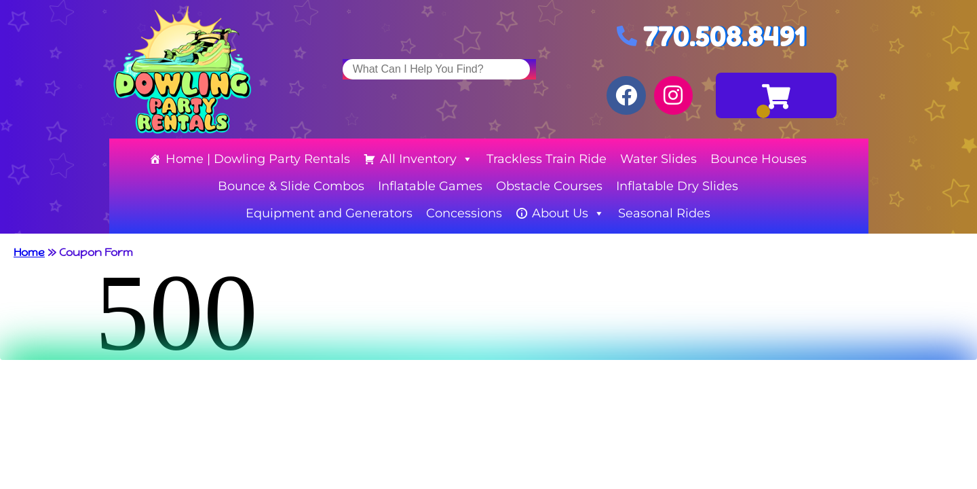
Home (29, 252)
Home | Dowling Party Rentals (258, 158)
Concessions (464, 213)
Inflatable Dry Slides (677, 186)
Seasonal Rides (664, 213)
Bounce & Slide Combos (291, 186)
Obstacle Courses (549, 186)
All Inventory (426, 159)
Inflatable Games (430, 186)
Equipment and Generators (329, 213)
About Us (568, 213)
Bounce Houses (758, 158)
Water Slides (658, 158)
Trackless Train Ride (546, 158)
